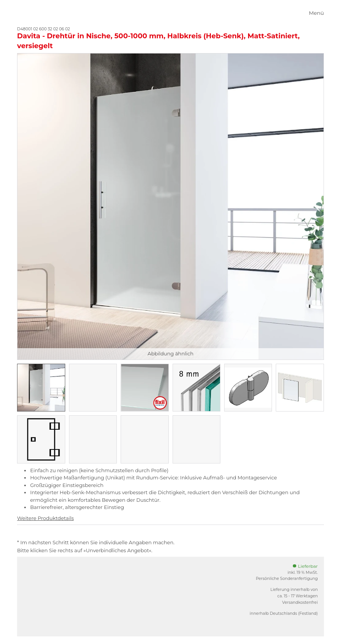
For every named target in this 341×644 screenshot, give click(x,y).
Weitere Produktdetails (45, 518)
